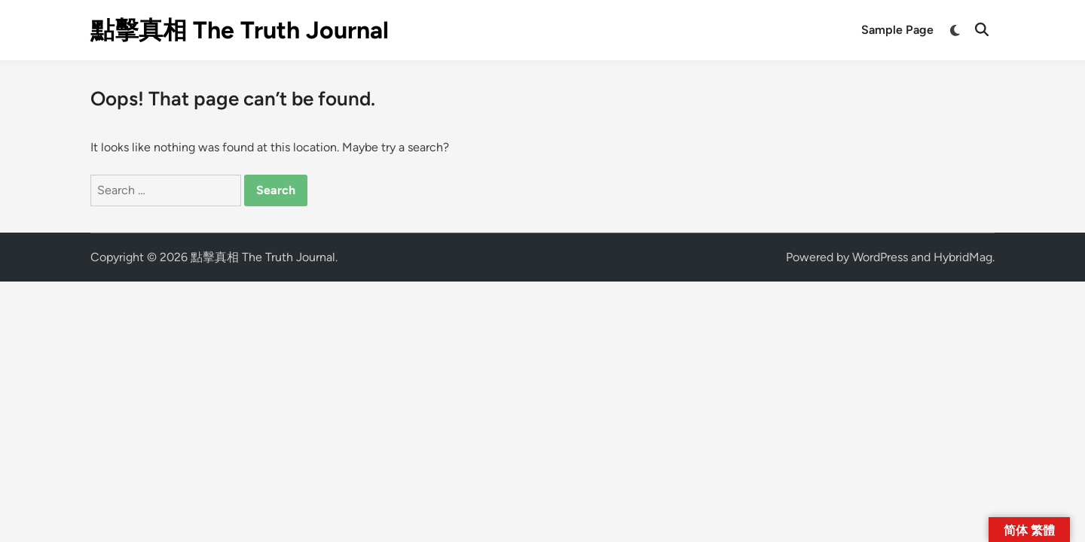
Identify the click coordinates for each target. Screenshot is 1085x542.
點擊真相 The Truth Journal (239, 30)
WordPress (880, 257)
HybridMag (963, 257)
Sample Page (897, 30)
